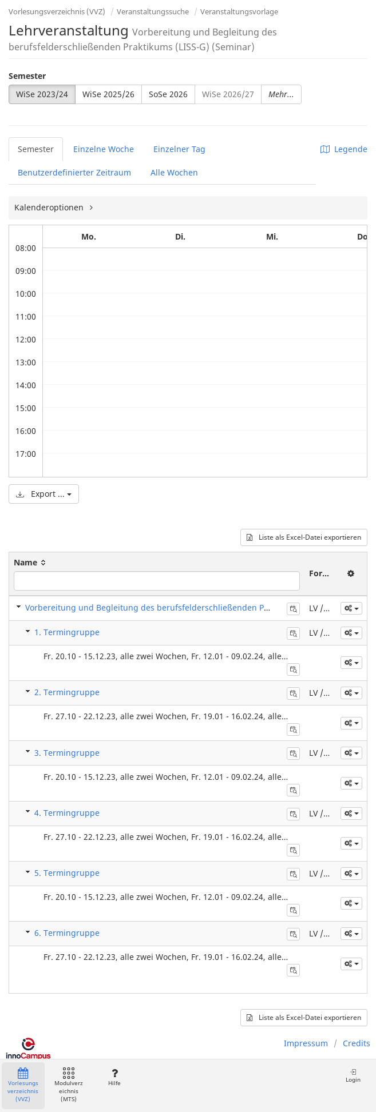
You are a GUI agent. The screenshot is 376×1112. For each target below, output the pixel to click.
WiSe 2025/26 (108, 94)
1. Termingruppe (67, 632)
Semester (27, 75)
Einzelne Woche (103, 149)
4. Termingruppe (67, 812)
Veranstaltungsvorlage (239, 11)
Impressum (306, 1043)
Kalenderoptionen (50, 207)
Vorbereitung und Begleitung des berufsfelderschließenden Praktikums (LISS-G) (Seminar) (199, 607)
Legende (343, 149)
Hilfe (114, 1077)
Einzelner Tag (179, 149)
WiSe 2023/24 (42, 94)
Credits (356, 1043)
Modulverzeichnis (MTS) (68, 1085)
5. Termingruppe (67, 872)
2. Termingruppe (67, 692)
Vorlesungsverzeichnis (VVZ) (57, 11)
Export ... (44, 493)
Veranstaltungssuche (153, 11)
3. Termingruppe (67, 752)
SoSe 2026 (168, 94)
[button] (351, 608)
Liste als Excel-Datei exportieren (304, 537)
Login (353, 1075)
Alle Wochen (174, 172)
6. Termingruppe (67, 932)
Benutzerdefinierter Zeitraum (74, 172)
